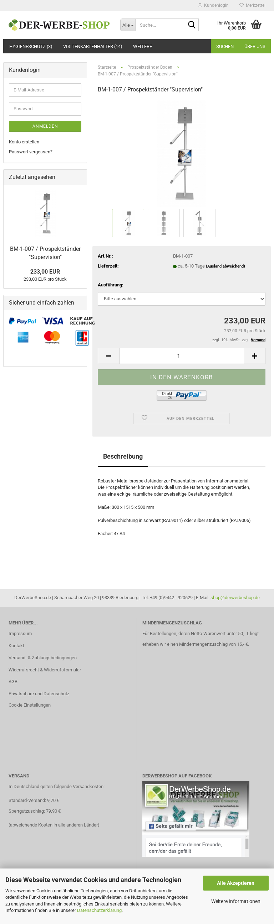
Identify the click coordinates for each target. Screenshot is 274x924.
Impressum (20, 633)
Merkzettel (252, 5)
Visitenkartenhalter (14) (92, 46)
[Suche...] (127, 25)
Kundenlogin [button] (213, 5)
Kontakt (16, 645)
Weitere (142, 46)
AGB (13, 681)
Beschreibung (123, 456)
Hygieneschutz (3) (30, 46)
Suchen (225, 46)
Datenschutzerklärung (99, 910)
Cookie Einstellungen (30, 705)
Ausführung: (110, 284)
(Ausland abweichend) (225, 266)
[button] (108, 356)
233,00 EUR (45, 271)
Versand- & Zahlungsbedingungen (43, 657)
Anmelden (45, 126)
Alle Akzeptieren (235, 883)
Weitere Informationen (235, 901)
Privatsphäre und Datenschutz (39, 693)
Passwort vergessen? (30, 151)
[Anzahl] (181, 356)
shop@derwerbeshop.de (235, 597)
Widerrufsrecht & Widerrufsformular (45, 669)
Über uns (254, 46)
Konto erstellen (24, 141)
